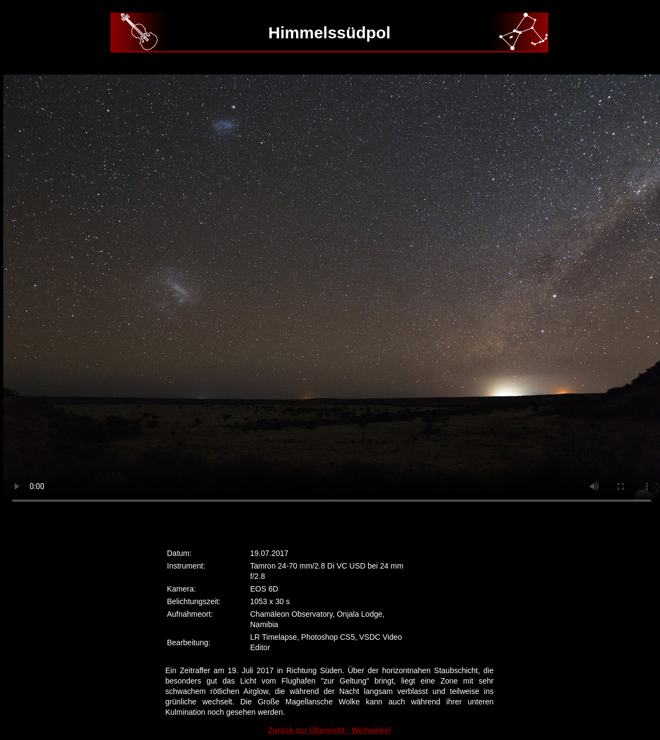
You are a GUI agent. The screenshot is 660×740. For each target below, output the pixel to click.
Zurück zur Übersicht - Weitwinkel (329, 730)
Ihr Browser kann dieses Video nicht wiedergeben (331, 293)
